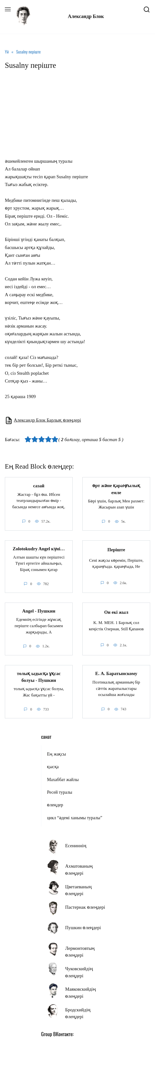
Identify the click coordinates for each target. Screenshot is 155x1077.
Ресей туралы (59, 792)
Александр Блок (86, 16)
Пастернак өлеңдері (85, 907)
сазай (38, 485)
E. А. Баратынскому (116, 673)
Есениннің (75, 845)
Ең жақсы (56, 754)
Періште (116, 549)
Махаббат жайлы (62, 779)
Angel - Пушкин (38, 611)
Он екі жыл (116, 611)
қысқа (53, 766)
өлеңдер (55, 804)
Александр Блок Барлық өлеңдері (47, 420)
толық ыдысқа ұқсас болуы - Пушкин (38, 677)
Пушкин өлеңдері (83, 927)
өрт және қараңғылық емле (116, 489)
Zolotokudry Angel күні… (39, 548)
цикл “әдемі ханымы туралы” (74, 817)
